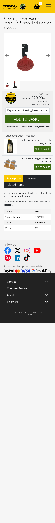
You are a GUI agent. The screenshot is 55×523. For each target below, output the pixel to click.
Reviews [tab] (31, 178)
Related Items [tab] (15, 185)
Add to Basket (42, 149)
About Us (12, 295)
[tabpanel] (27, 210)
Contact (11, 281)
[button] (48, 6)
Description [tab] (13, 178)
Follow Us (12, 301)
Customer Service (17, 288)
